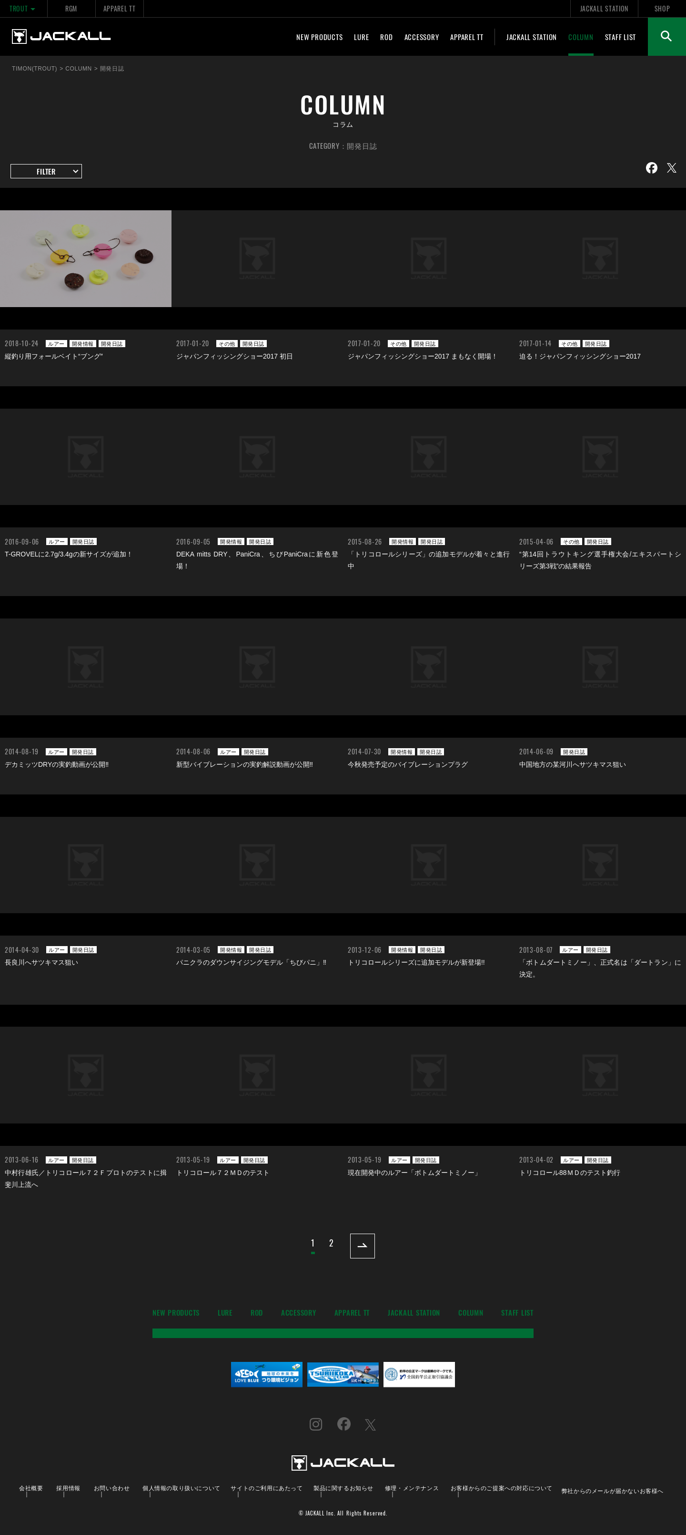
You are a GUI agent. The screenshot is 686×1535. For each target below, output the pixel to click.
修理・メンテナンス (412, 1488)
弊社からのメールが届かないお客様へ (613, 1490)
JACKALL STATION (604, 8)
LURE (361, 37)
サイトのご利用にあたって (267, 1488)
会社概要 (31, 1488)
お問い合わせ (112, 1488)
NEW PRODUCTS (319, 37)
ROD (386, 37)
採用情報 (68, 1488)
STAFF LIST (620, 37)
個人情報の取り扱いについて (181, 1488)
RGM (71, 8)
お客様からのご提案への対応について (502, 1488)
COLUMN (581, 37)
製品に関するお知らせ (343, 1488)
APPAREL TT (119, 8)
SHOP (662, 8)
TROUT (24, 8)
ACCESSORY (421, 37)
